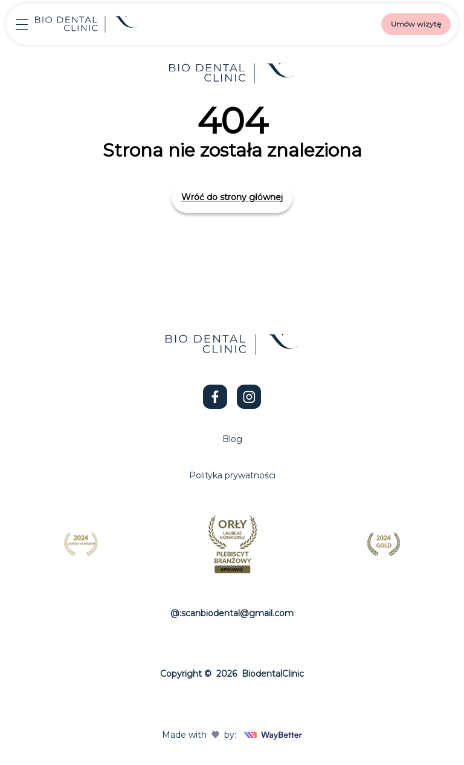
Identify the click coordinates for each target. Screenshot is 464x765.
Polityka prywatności (232, 475)
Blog (232, 439)
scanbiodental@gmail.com (237, 613)
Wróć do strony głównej (232, 197)
